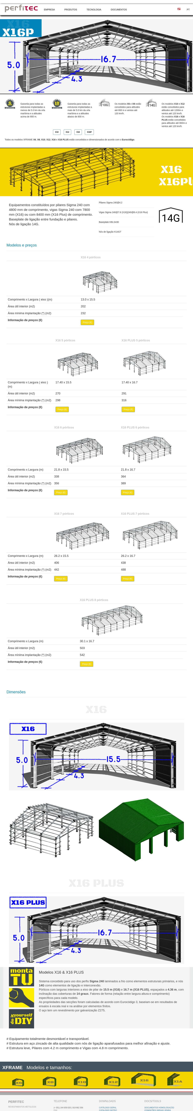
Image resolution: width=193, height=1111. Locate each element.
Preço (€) (87, 322)
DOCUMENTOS (119, 9)
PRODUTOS (70, 9)
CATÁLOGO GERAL (108, 1108)
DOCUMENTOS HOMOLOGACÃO (159, 1108)
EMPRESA (49, 9)
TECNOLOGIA (94, 9)
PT (188, 9)
